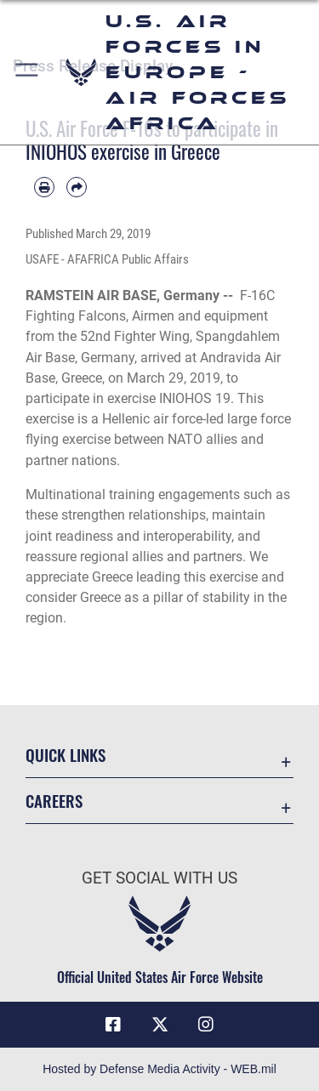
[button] (27, 72)
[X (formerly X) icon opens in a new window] (160, 1024)
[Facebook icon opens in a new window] (113, 1024)
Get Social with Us (159, 878)
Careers (54, 800)
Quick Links (65, 754)
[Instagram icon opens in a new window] (206, 1024)
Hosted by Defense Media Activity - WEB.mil (159, 1069)
